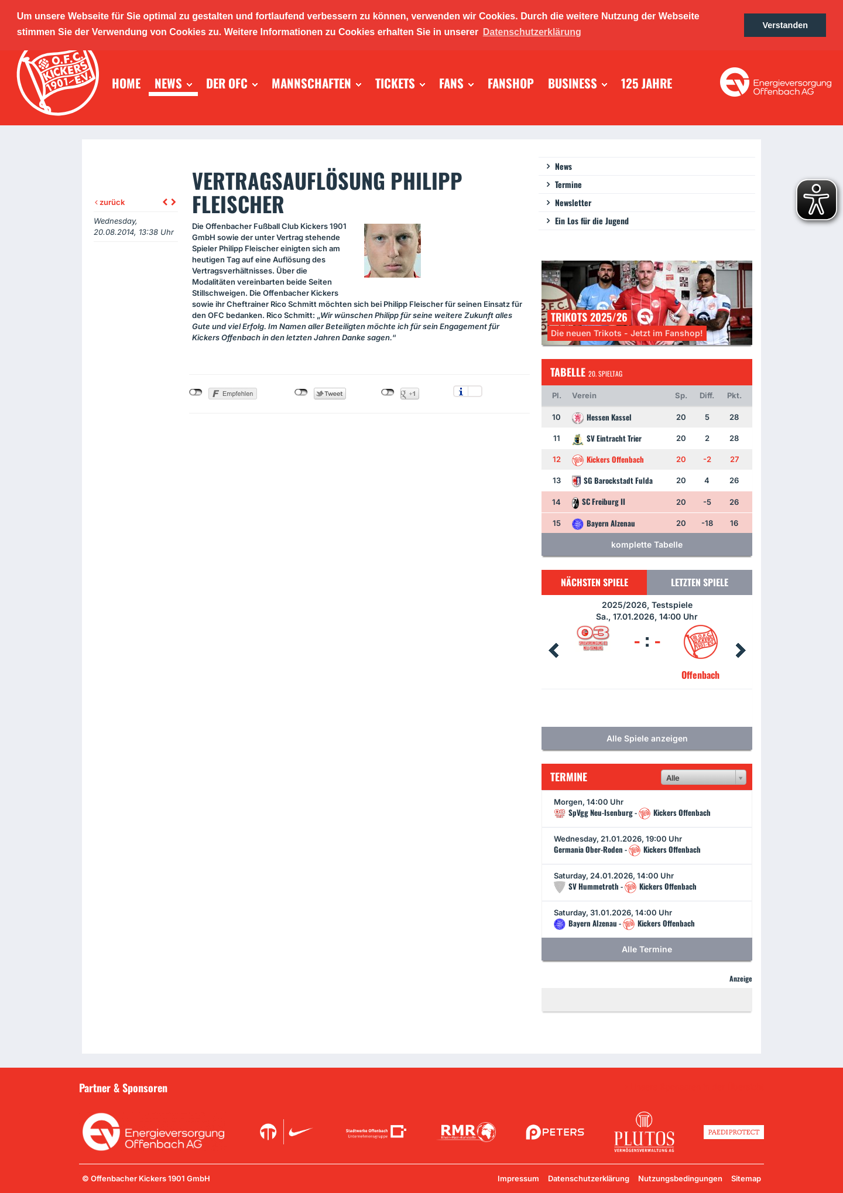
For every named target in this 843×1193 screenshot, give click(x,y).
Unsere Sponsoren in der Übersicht (697, 1087)
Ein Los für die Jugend (592, 220)
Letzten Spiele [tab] (699, 582)
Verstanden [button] (785, 25)
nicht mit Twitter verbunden (301, 392)
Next (740, 650)
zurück (110, 202)
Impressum (518, 1178)
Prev (553, 650)
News (563, 166)
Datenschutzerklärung (588, 1178)
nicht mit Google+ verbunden (388, 392)
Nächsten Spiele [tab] (594, 582)
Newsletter (573, 202)
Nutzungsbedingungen (680, 1178)
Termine (568, 184)
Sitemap (746, 1178)
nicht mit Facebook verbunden (196, 392)
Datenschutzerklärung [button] (532, 32)
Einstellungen (475, 391)
